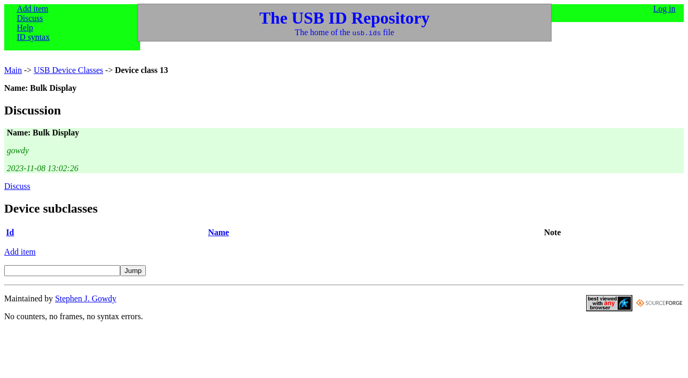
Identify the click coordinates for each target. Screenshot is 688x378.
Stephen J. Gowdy (86, 298)
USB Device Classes (68, 70)
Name (218, 232)
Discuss (30, 18)
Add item (32, 8)
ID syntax (33, 37)
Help (25, 27)
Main (13, 70)
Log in (664, 8)
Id (10, 232)
